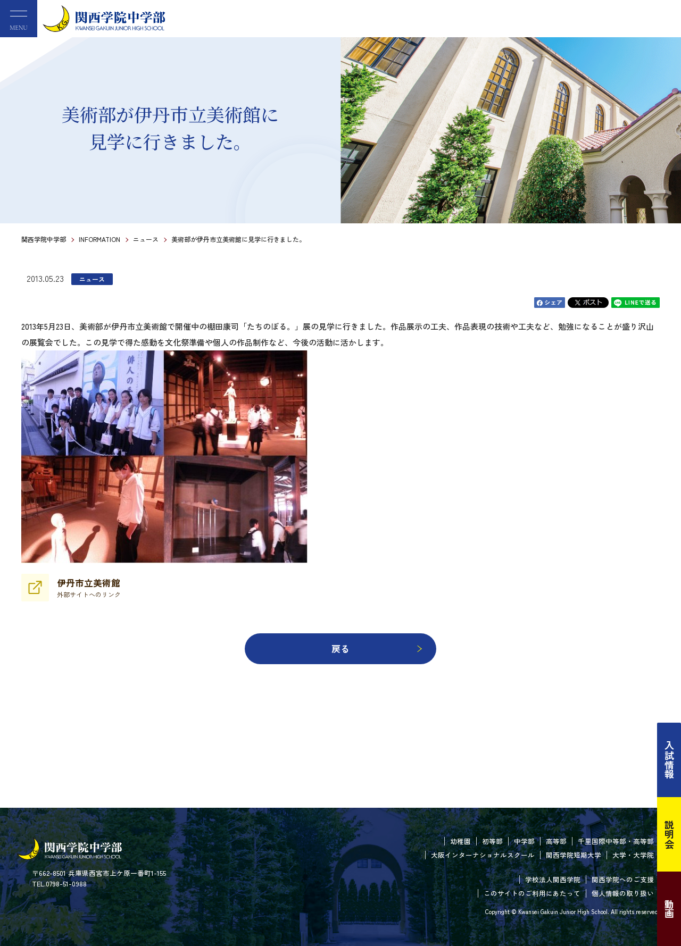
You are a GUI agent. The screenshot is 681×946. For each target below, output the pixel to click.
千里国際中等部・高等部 (616, 841)
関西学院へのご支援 (623, 879)
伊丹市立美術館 (89, 587)
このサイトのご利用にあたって (532, 893)
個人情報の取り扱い (623, 893)
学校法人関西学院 (552, 879)
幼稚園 (460, 841)
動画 (669, 908)
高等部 (556, 841)
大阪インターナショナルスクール (483, 855)
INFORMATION (99, 239)
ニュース (146, 239)
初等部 (492, 841)
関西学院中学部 (43, 239)
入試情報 (669, 760)
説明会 (669, 834)
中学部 (524, 841)
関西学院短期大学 (573, 855)
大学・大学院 (633, 855)
